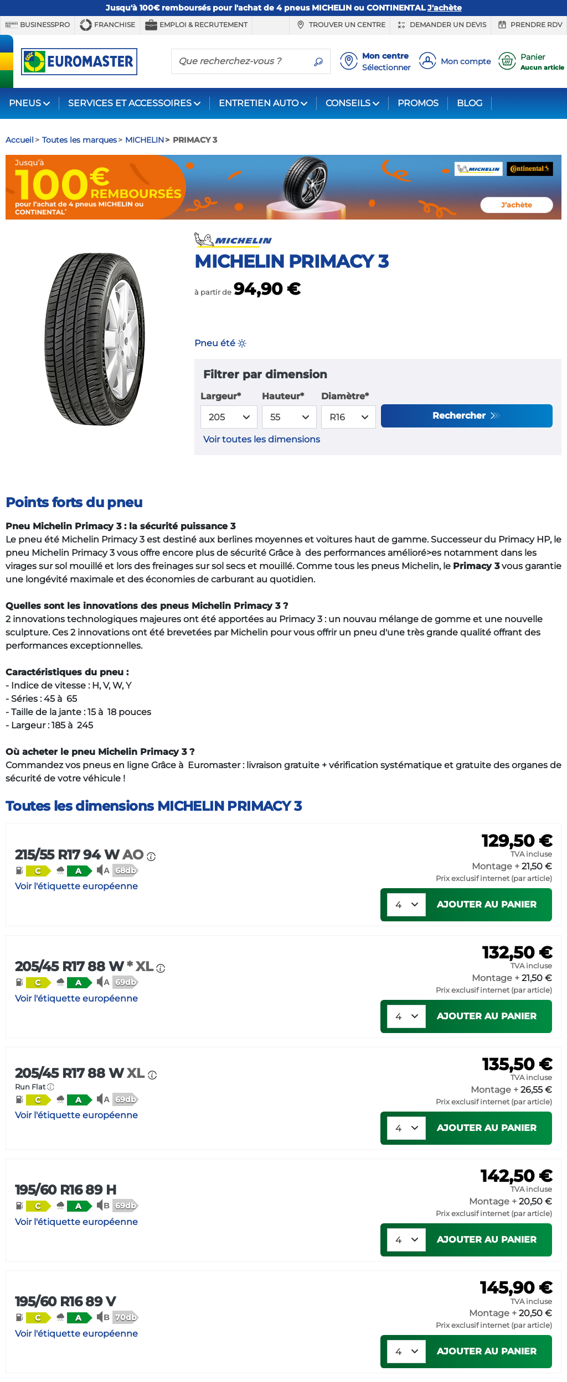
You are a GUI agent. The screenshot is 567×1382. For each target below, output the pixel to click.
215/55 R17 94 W (81, 855)
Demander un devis (440, 25)
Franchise (107, 25)
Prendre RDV (529, 25)
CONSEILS (348, 103)
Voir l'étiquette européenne (76, 886)
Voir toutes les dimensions (261, 439)
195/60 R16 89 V (65, 1302)
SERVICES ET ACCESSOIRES (130, 103)
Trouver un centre (339, 25)
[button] (33, 870)
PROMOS (418, 103)
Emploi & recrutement (196, 25)
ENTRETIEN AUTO (258, 103)
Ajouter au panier (487, 904)
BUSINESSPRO (37, 25)
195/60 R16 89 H (65, 1190)
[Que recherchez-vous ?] (239, 60)
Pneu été (220, 343)
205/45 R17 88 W (85, 966)
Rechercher (460, 415)
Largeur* (220, 396)
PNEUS (25, 103)
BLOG (469, 103)
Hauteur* (283, 396)
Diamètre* (345, 396)
